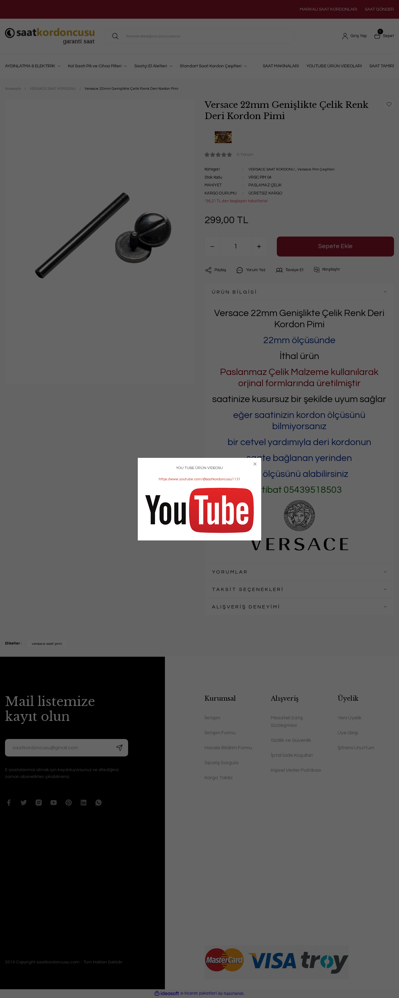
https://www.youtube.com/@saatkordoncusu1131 (200, 479)
